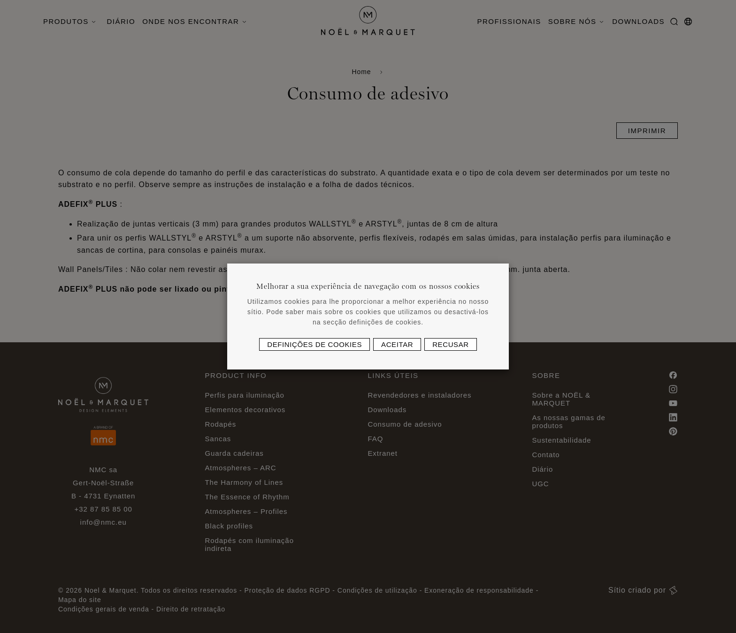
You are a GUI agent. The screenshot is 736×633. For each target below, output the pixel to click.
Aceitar (397, 344)
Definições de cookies (314, 344)
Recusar (450, 344)
